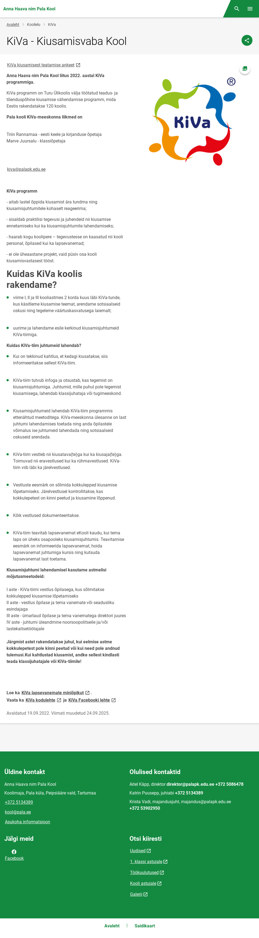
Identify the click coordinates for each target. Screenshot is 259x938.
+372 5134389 (19, 802)
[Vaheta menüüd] (250, 8)
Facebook (14, 854)
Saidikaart (145, 925)
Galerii (136, 894)
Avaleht (13, 24)
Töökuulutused (144, 872)
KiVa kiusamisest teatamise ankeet (44, 65)
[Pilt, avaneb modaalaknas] (192, 121)
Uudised (138, 850)
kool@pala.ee (18, 812)
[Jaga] (247, 40)
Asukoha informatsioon (27, 821)
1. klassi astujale (146, 861)
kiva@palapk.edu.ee (26, 169)
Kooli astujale (143, 883)
